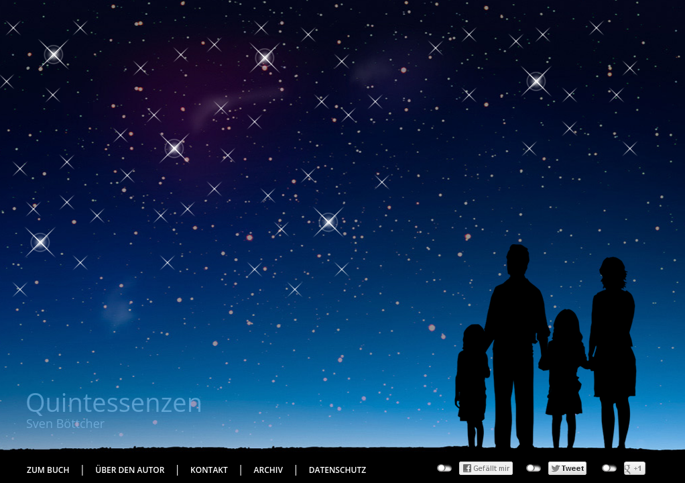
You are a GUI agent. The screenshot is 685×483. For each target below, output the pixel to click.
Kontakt (209, 470)
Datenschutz (337, 470)
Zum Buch (48, 470)
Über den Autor (129, 470)
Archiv (268, 470)
